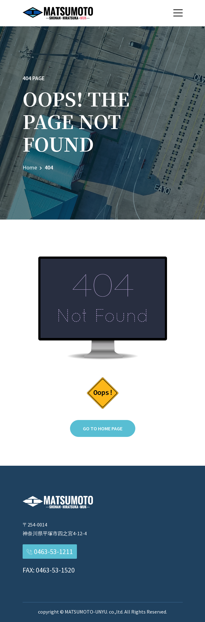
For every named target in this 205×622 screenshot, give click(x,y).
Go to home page (102, 428)
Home (30, 167)
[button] (178, 12)
